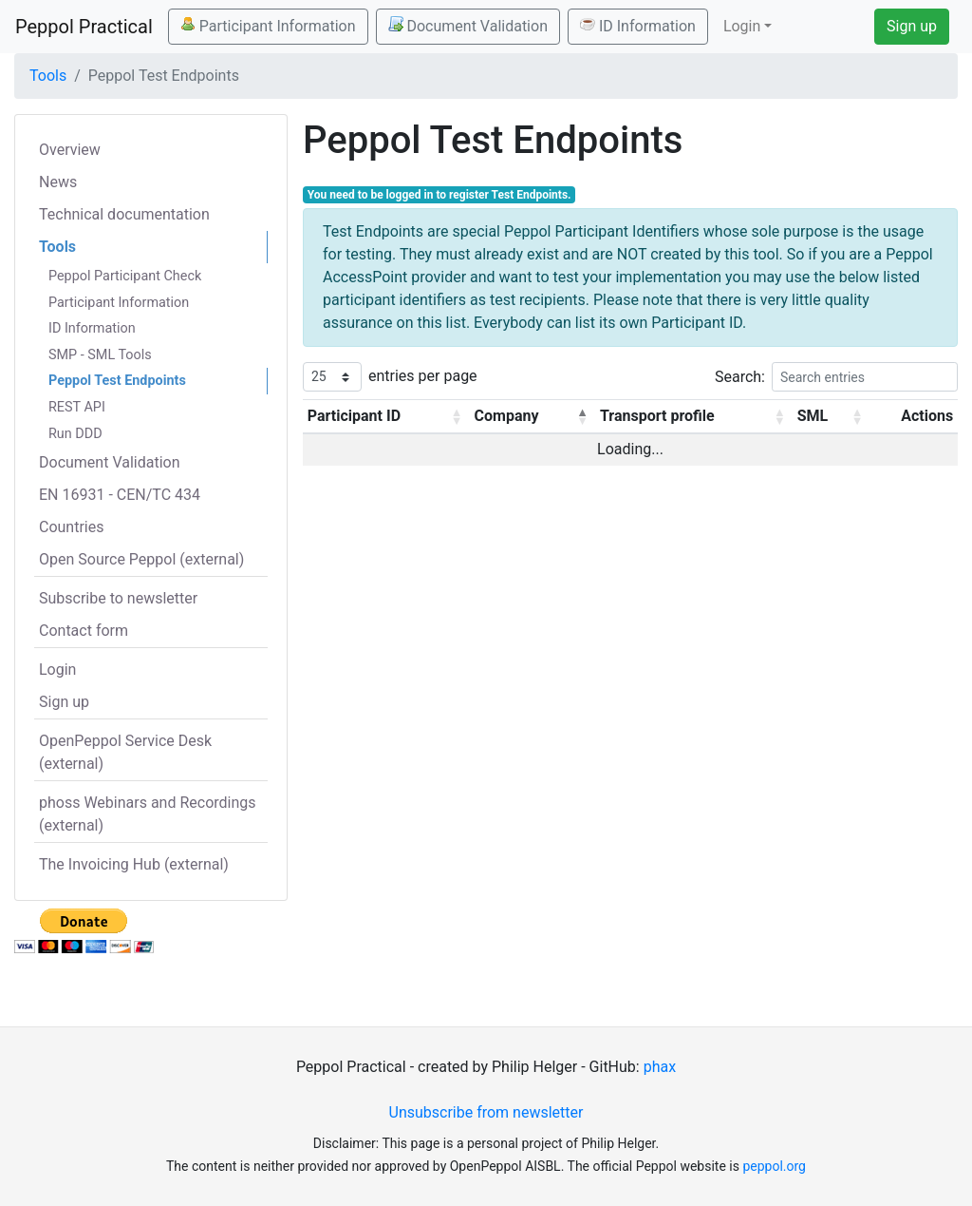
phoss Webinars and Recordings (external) (147, 814)
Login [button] (741, 26)
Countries (71, 527)
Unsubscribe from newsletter (486, 1112)
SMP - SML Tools (100, 355)
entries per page (422, 376)
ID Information (638, 25)
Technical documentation (124, 214)
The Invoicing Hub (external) (134, 864)
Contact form (83, 631)
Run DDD (75, 434)
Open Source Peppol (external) (141, 559)
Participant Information (268, 25)
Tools (47, 76)
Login (57, 669)
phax (660, 1067)
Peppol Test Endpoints (117, 381)
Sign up (912, 26)
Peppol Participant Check (124, 276)
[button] (456, 416)
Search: (740, 377)
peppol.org (774, 1166)
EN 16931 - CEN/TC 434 (119, 495)
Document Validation (468, 25)
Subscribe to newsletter (118, 598)
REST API (76, 407)
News (58, 182)
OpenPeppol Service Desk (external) (125, 752)
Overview (70, 150)
